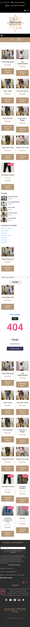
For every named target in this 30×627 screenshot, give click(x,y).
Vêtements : (4, 242)
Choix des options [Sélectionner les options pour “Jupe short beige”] (22, 129)
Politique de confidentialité (14, 562)
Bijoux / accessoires (6, 228)
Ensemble (3, 237)
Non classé (4, 240)
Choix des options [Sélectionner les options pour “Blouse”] (22, 530)
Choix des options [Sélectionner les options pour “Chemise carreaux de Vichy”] (7, 533)
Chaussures (4, 233)
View (15, 318)
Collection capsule (6, 235)
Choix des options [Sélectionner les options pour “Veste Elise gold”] (7, 71)
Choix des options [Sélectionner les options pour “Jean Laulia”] (7, 100)
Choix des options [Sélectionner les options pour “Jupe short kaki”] (7, 157)
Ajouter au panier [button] (22, 73)
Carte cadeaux (5, 230)
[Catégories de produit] (15, 277)
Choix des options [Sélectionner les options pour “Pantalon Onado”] (7, 187)
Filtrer (15, 282)
